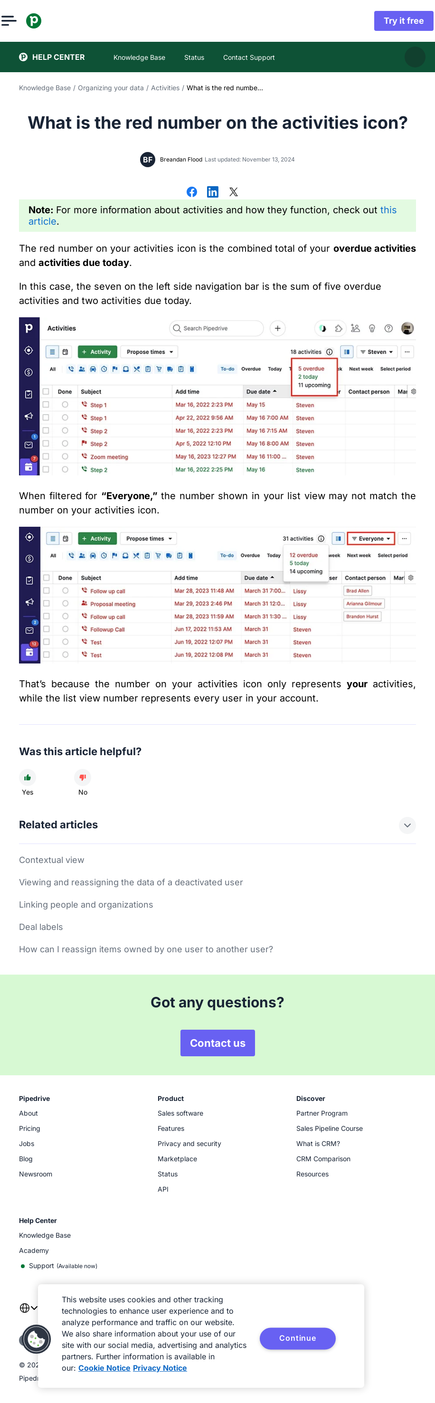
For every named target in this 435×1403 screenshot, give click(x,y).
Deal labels (41, 927)
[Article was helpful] (27, 777)
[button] (36, 1339)
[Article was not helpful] (82, 777)
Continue (297, 1338)
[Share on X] (233, 192)
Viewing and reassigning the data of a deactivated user (131, 882)
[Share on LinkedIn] (212, 192)
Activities (165, 88)
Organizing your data (111, 88)
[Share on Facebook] (192, 192)
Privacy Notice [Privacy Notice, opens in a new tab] (160, 1368)
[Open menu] (26, 20)
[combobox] (28, 1314)
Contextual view (52, 860)
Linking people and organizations (86, 905)
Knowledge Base (45, 88)
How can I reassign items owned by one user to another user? (146, 949)
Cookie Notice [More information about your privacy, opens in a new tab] (104, 1368)
